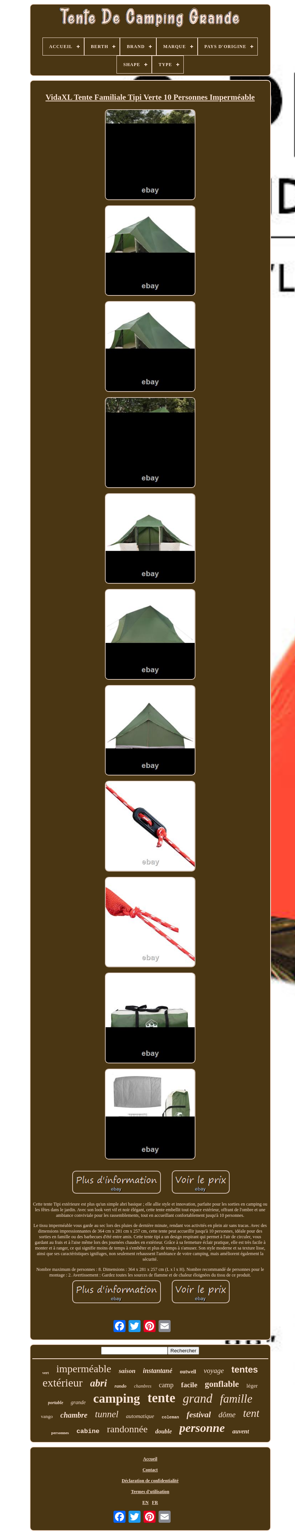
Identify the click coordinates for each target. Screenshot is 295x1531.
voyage (214, 1370)
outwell (188, 1371)
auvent (240, 1431)
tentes (244, 1369)
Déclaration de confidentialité (150, 1480)
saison (127, 1370)
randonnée (127, 1429)
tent (251, 1413)
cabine (87, 1431)
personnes (60, 1432)
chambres (142, 1386)
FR (155, 1502)
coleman (170, 1417)
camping (116, 1398)
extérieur (62, 1382)
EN (145, 1502)
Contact (150, 1469)
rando (121, 1386)
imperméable (83, 1368)
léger (252, 1386)
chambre (74, 1415)
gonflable (222, 1384)
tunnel (107, 1414)
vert (45, 1373)
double (163, 1431)
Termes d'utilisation (150, 1491)
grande (78, 1402)
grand (197, 1398)
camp (166, 1385)
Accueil (150, 1459)
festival (198, 1414)
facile (189, 1385)
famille (236, 1398)
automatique (140, 1416)
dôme (227, 1414)
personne (202, 1428)
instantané (157, 1370)
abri (98, 1383)
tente (161, 1398)
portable (56, 1402)
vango (47, 1416)
